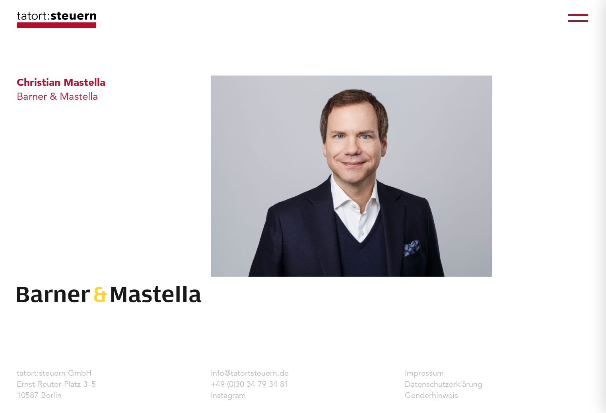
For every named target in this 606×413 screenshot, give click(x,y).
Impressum (424, 373)
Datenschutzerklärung (443, 384)
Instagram (228, 395)
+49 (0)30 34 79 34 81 (250, 384)
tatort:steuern (56, 20)
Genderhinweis (431, 395)
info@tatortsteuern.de (250, 373)
